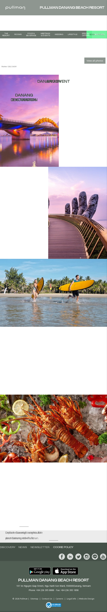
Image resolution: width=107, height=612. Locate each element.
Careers (59, 598)
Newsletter (40, 547)
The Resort (6, 34)
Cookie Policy (63, 547)
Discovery (99, 34)
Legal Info (71, 598)
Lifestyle (72, 34)
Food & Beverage (31, 34)
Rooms (18, 34)
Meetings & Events (45, 34)
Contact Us (47, 598)
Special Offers (86, 34)
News (23, 547)
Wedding (59, 34)
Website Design (86, 598)
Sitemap (34, 598)
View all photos (95, 60)
